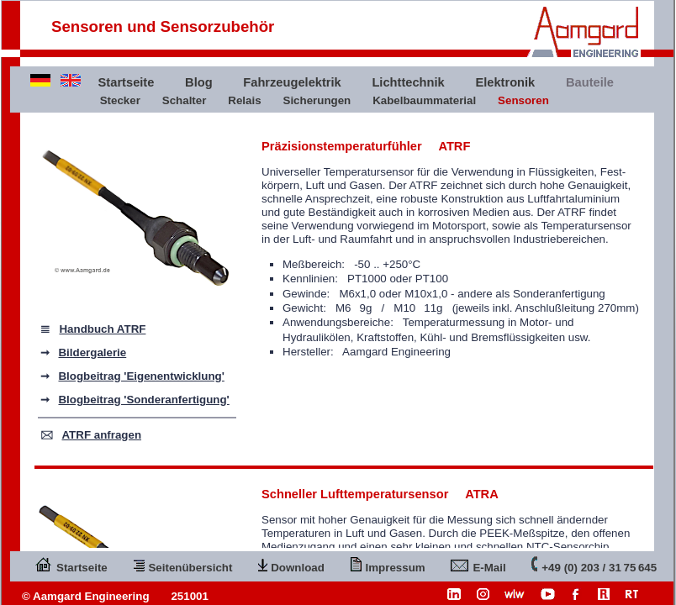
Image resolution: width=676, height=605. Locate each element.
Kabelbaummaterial (424, 100)
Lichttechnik (408, 82)
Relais (244, 100)
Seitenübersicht (182, 564)
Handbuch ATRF (102, 329)
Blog (199, 82)
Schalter (184, 100)
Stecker (120, 100)
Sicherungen (317, 100)
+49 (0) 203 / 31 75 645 (594, 564)
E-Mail (478, 564)
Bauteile (590, 82)
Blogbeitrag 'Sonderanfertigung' (143, 399)
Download (291, 564)
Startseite (126, 82)
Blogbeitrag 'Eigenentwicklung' (141, 376)
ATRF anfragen (101, 435)
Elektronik (505, 82)
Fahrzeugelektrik (292, 82)
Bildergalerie (92, 352)
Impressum (388, 564)
